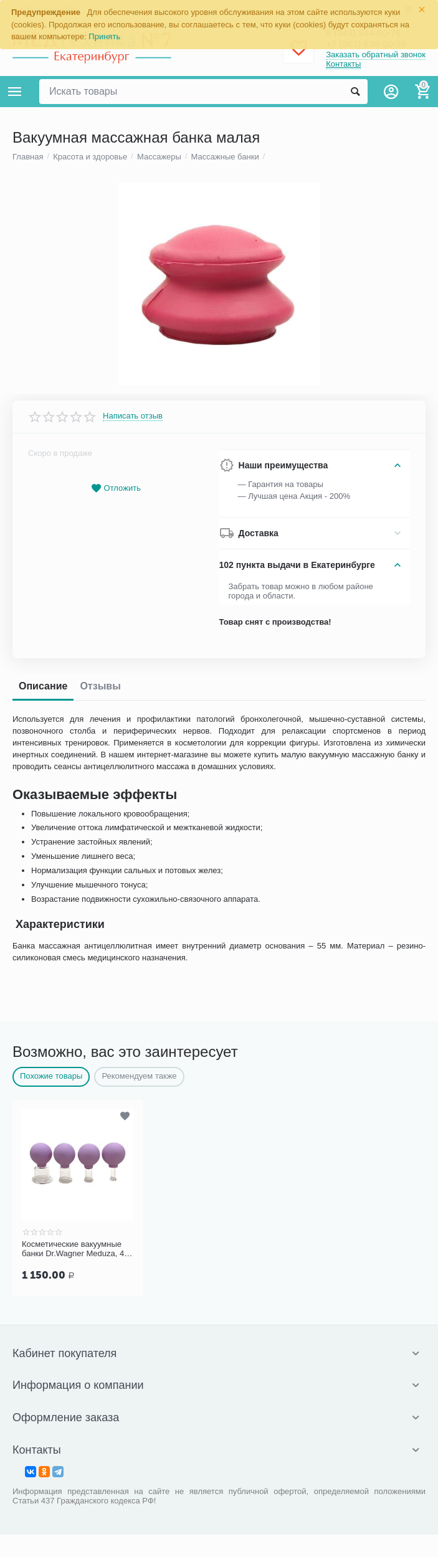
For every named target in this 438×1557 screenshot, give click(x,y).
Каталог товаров (15, 91)
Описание (43, 1263)
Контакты (343, 64)
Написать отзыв (133, 992)
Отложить (116, 1065)
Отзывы (100, 1263)
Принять (104, 36)
